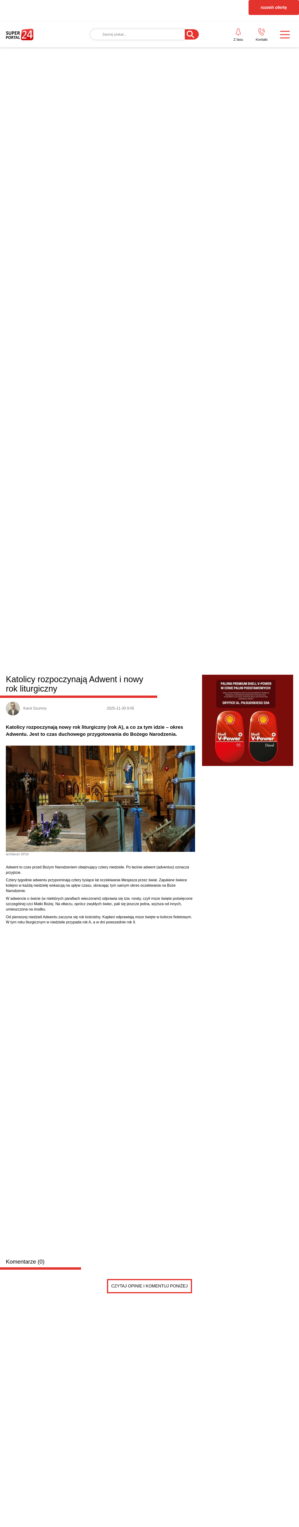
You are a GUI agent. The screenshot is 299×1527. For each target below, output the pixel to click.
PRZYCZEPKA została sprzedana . (85, 950)
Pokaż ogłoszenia (175, 1105)
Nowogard (110, 619)
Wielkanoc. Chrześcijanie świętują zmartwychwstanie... (218, 804)
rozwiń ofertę (274, 7)
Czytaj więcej (268, 888)
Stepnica (191, 619)
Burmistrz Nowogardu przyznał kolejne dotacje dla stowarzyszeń (112, 785)
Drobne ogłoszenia (41, 912)
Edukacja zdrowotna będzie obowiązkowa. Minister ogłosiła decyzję (112, 861)
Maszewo (131, 619)
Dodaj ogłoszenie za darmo (106, 913)
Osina (174, 619)
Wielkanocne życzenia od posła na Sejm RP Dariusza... (219, 815)
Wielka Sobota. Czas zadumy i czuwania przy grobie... (217, 836)
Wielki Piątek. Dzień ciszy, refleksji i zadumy (208, 857)
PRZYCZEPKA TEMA (82, 940)
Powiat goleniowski (40, 617)
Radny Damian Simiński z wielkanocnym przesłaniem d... (220, 825)
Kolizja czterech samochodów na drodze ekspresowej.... (219, 847)
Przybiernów (154, 619)
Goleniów (90, 619)
